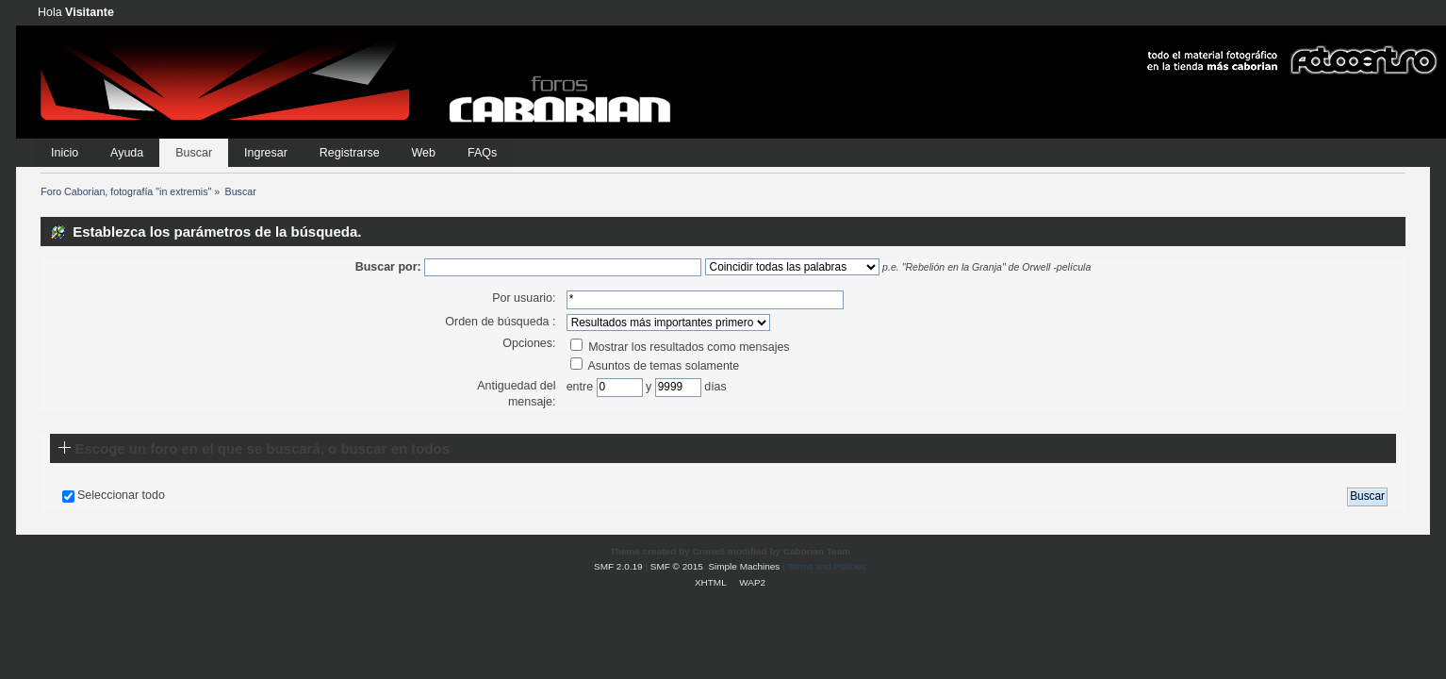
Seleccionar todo (121, 495)
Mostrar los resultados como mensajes (680, 347)
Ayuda (126, 152)
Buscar (193, 152)
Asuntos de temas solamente (655, 366)
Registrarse (350, 152)
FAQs (482, 152)
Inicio (64, 152)
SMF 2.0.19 (618, 566)
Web (423, 152)
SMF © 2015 (676, 566)
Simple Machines (744, 566)
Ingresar (266, 152)
